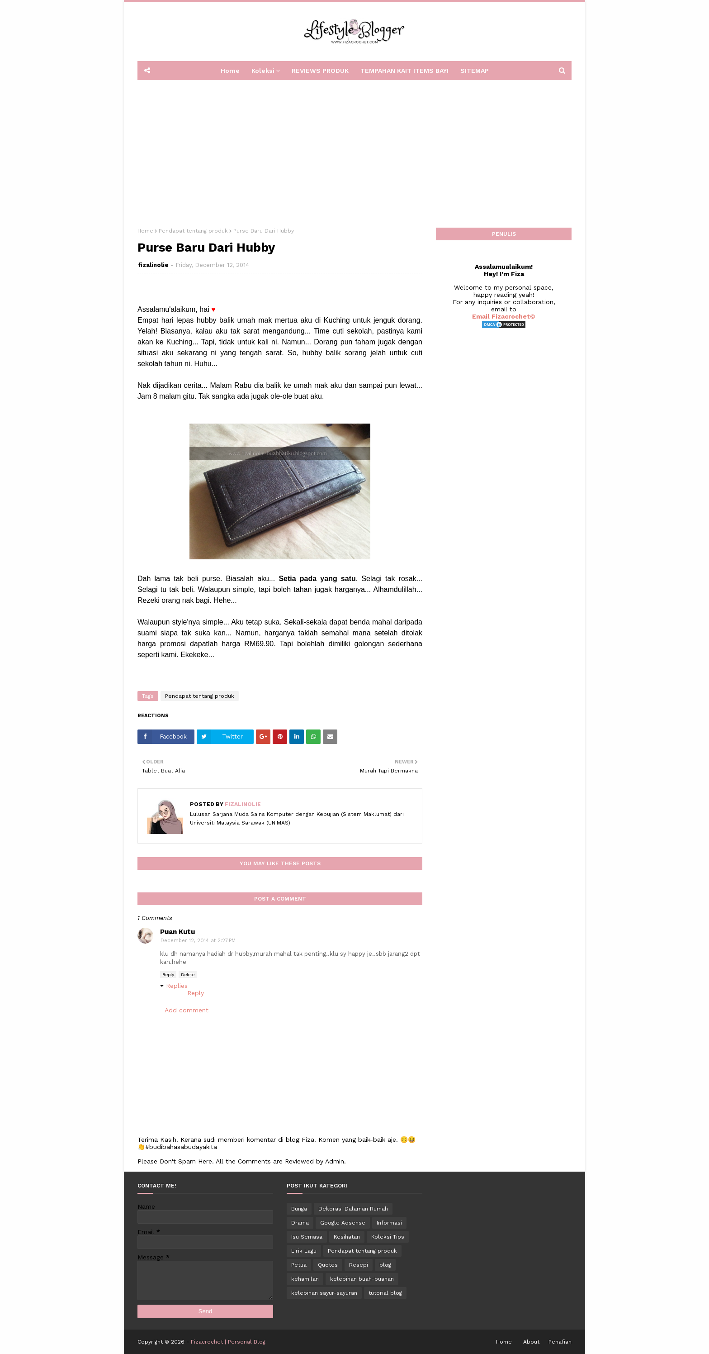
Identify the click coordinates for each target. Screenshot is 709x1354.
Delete (187, 974)
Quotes (328, 1265)
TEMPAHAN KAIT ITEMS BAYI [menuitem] (404, 70)
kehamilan (305, 1279)
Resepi (358, 1265)
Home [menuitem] (230, 70)
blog (385, 1265)
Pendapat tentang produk (193, 231)
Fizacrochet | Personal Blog (228, 1342)
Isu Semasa (306, 1237)
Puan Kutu (177, 932)
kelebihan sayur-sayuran (324, 1293)
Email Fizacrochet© (503, 316)
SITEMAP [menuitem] (474, 70)
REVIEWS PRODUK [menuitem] (320, 70)
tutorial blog (385, 1293)
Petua (299, 1265)
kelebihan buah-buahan (362, 1279)
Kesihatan (347, 1237)
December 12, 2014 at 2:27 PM (198, 941)
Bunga (299, 1209)
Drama (300, 1223)
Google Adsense (342, 1223)
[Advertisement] (354, 150)
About (531, 1342)
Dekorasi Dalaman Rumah (353, 1209)
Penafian (560, 1342)
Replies (177, 985)
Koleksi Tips (387, 1237)
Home (145, 231)
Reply (168, 974)
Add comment (186, 1010)
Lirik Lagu (304, 1251)
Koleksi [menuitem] (262, 70)
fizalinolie (153, 265)
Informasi (389, 1223)
